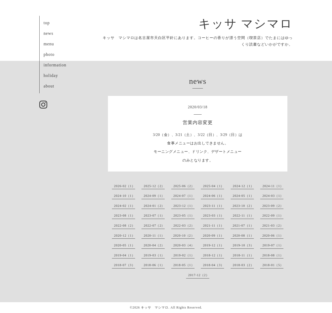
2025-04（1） (213, 186)
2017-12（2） (198, 275)
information (55, 65)
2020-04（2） (154, 245)
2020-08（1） (243, 235)
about (49, 86)
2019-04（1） (124, 255)
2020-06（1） (272, 235)
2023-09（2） (272, 206)
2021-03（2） (272, 225)
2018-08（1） (272, 255)
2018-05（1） (184, 265)
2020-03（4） (184, 245)
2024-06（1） (213, 196)
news (48, 33)
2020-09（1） (213, 235)
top (47, 23)
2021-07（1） (243, 225)
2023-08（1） (124, 215)
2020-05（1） (124, 245)
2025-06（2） (184, 186)
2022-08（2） (124, 225)
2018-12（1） (213, 255)
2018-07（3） (124, 265)
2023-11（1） (213, 206)
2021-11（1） (213, 225)
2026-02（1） (124, 186)
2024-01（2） (154, 206)
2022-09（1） (272, 215)
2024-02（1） (124, 206)
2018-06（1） (154, 265)
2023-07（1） (154, 215)
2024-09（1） (154, 196)
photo (49, 54)
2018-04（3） (213, 265)
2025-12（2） (154, 186)
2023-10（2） (243, 206)
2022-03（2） (184, 225)
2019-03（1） (154, 255)
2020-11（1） (154, 235)
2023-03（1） (213, 215)
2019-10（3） (243, 245)
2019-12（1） (213, 245)
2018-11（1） (243, 255)
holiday (51, 75)
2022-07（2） (154, 225)
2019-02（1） (184, 255)
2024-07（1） (184, 196)
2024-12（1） (243, 186)
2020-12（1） (124, 235)
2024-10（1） (124, 196)
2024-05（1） (243, 196)
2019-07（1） (272, 245)
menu (49, 44)
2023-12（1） (184, 206)
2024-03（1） (272, 196)
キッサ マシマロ (245, 23)
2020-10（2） (184, 235)
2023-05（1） (184, 215)
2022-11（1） (243, 215)
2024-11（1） (272, 186)
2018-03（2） (243, 265)
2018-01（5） (272, 265)
